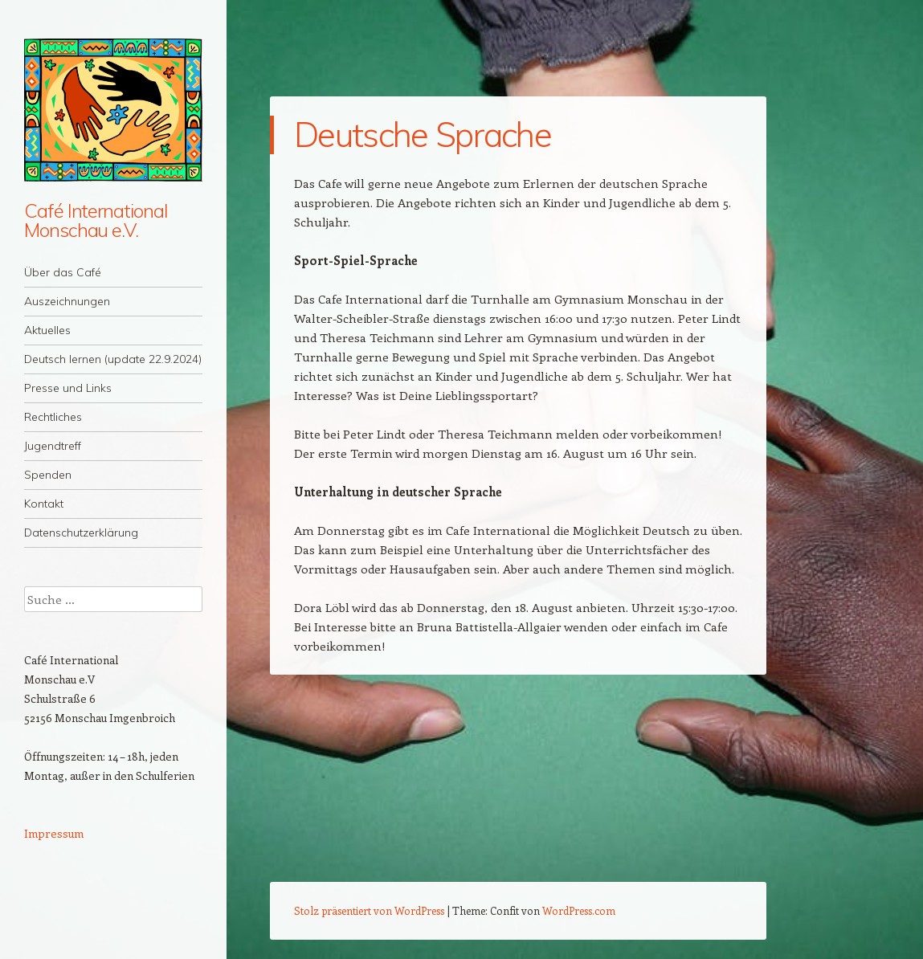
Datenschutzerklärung (81, 532)
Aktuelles (47, 330)
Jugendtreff (52, 446)
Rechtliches (53, 417)
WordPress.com (578, 910)
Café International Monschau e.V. (96, 220)
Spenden (47, 474)
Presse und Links (68, 388)
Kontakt (43, 503)
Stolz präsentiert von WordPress (369, 910)
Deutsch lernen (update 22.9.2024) (113, 359)
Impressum (54, 833)
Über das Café (62, 272)
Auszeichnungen (67, 301)
